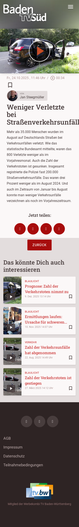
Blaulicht (32, 281)
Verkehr (30, 342)
